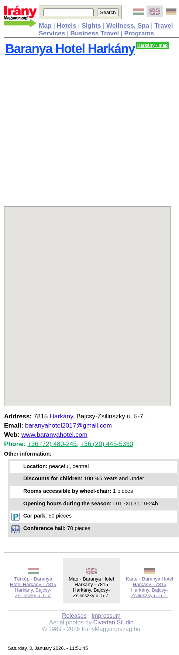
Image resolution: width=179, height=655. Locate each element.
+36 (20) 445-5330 (106, 443)
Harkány (61, 416)
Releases (74, 616)
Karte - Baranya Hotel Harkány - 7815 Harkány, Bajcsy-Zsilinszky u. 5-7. (149, 587)
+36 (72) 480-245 (52, 443)
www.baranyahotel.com (54, 434)
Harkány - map (152, 45)
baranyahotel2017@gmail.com (68, 425)
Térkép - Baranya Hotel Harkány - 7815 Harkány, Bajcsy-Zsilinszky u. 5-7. (33, 587)
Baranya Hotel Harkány (70, 49)
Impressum (106, 616)
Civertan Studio (113, 622)
